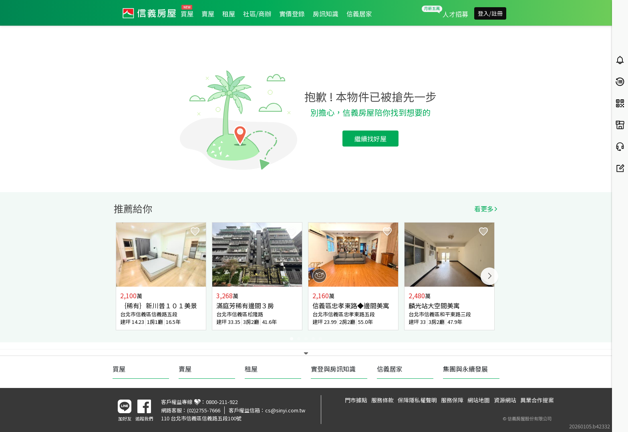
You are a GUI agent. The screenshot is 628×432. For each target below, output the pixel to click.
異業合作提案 (537, 400)
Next (489, 276)
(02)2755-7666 (203, 410)
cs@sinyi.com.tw (285, 410)
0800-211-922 (222, 402)
